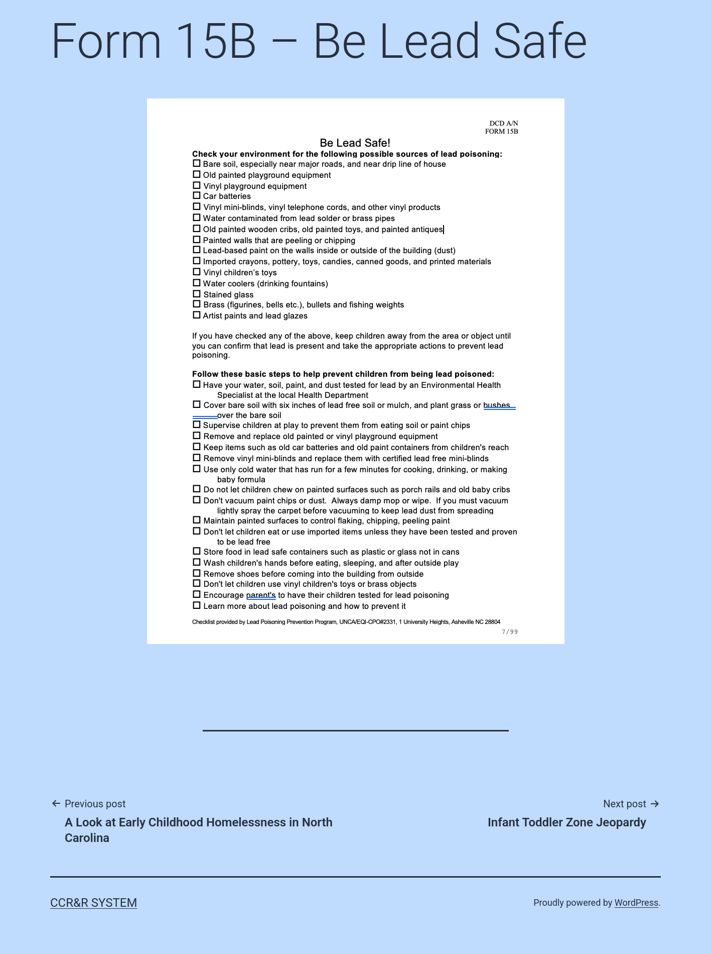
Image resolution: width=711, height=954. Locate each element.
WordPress (636, 902)
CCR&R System (93, 903)
